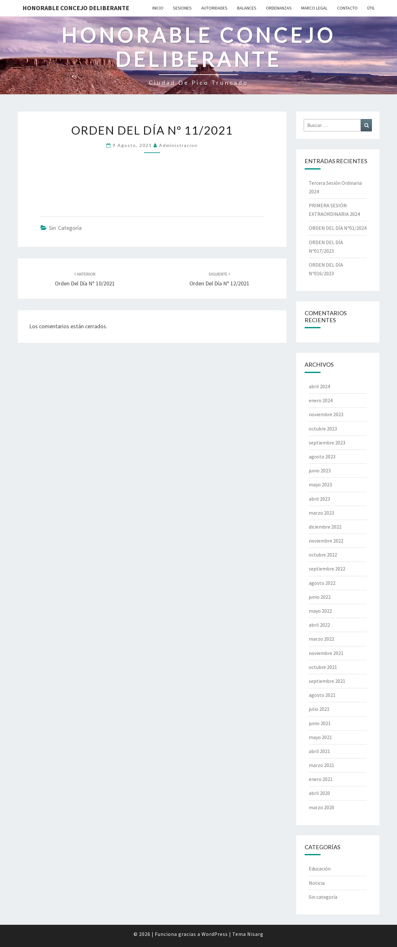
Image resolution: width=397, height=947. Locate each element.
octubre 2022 (323, 554)
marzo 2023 (321, 513)
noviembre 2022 (326, 540)
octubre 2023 (323, 428)
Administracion (178, 145)
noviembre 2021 (326, 653)
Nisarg (255, 934)
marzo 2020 (321, 807)
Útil (371, 8)
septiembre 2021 (327, 681)
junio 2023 (320, 470)
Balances (246, 8)
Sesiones (182, 8)
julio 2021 (319, 709)
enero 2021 (321, 779)
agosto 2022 (322, 583)
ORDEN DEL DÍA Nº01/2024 (338, 228)
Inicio (157, 8)
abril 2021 (319, 751)
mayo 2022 (320, 611)
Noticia (317, 883)
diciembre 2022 (325, 527)
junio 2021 (320, 723)
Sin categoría (65, 227)
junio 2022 (320, 597)
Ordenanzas (279, 8)
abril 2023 (319, 499)
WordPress (215, 934)
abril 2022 (319, 625)
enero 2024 (321, 400)
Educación (320, 868)
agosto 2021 (322, 695)
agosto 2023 (322, 456)
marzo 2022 (321, 639)
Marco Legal (314, 8)
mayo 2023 (320, 484)
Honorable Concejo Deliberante (76, 8)
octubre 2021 (323, 667)
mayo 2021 (320, 737)
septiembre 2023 (327, 442)
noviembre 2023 (326, 414)
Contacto (347, 8)
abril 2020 (319, 793)
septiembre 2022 (327, 568)
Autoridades (214, 8)
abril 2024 (319, 386)
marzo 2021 (321, 765)
